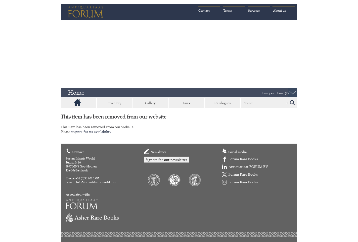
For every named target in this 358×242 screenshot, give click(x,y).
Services (254, 10)
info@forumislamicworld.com (96, 182)
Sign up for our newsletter (166, 159)
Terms (227, 10)
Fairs (186, 103)
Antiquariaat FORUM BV (248, 166)
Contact (204, 10)
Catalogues (223, 103)
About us (279, 10)
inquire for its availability (91, 131)
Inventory (114, 103)
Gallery (150, 103)
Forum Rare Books (243, 159)
